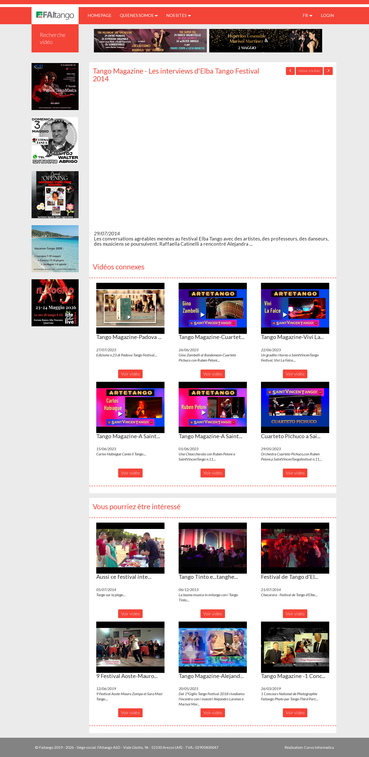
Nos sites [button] (178, 15)
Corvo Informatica (319, 747)
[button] (130, 308)
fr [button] (308, 15)
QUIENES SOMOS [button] (139, 15)
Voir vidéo (130, 373)
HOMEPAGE (101, 15)
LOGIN (327, 15)
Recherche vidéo (52, 38)
